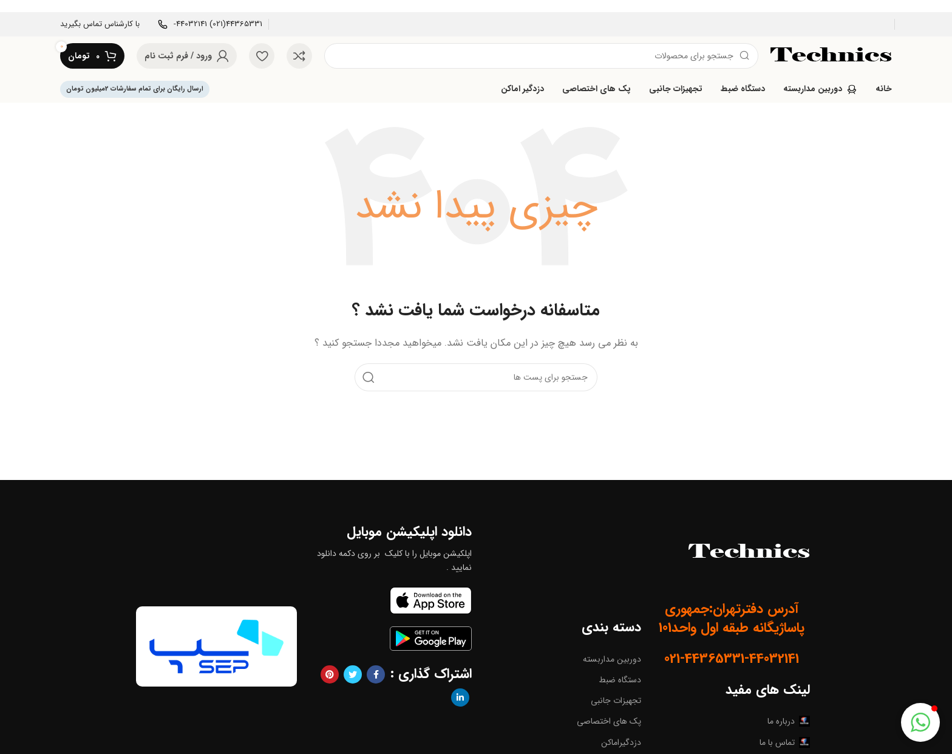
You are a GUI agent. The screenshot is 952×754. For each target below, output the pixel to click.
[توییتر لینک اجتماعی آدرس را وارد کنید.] (353, 674)
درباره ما (788, 721)
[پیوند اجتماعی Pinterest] (330, 674)
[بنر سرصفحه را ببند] (15, 6)
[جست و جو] (541, 56)
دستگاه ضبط (620, 680)
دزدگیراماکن (621, 742)
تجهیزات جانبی (616, 700)
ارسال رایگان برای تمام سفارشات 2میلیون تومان (134, 89)
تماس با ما (785, 742)
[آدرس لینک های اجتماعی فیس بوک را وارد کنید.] (376, 674)
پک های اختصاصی (609, 721)
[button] (920, 722)
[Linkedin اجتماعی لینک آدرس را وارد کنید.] (460, 697)
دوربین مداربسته (612, 659)
